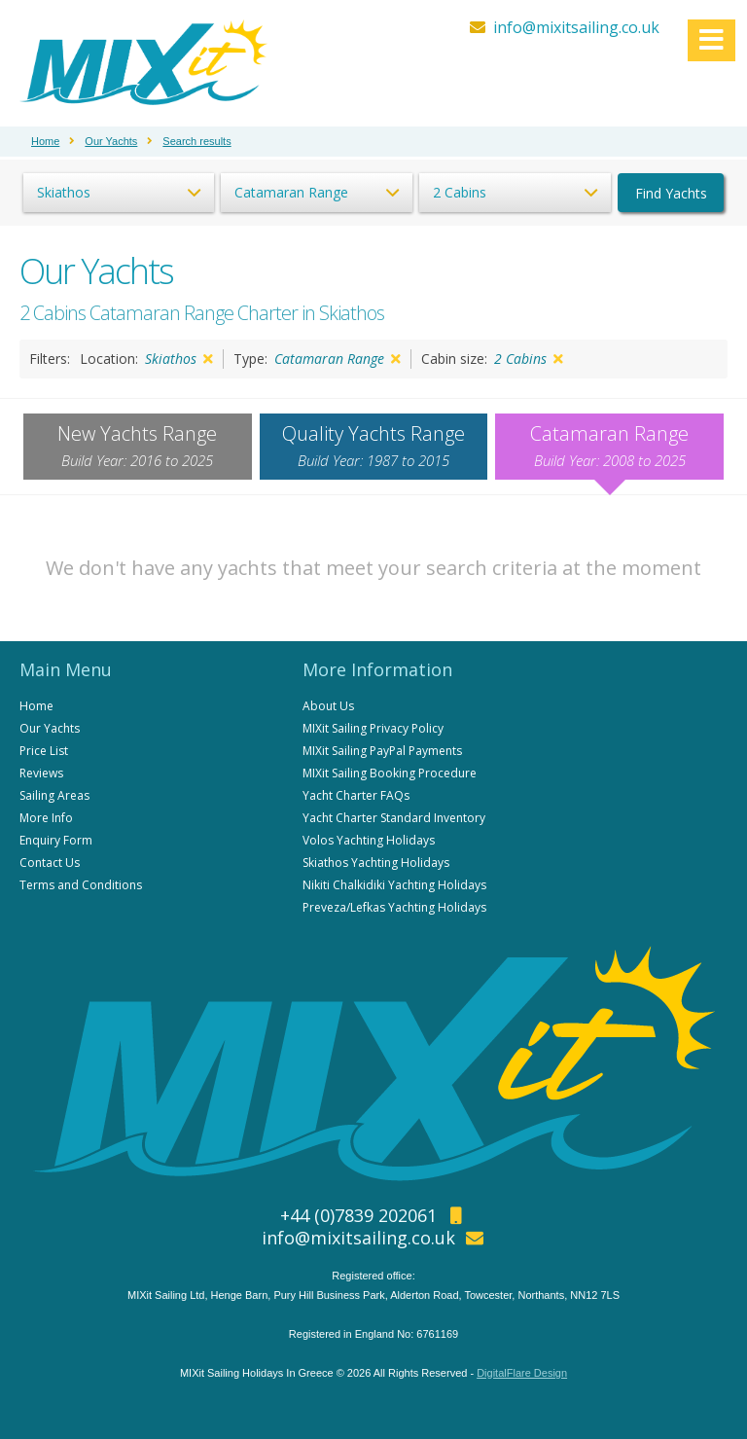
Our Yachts (49, 728)
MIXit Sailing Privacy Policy (373, 728)
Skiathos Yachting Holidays (375, 862)
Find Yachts (671, 193)
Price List (43, 750)
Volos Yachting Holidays (368, 840)
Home (36, 706)
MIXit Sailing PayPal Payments (382, 750)
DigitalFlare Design (522, 1373)
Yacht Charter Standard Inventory (393, 817)
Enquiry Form (55, 840)
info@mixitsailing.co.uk (576, 27)
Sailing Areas (54, 795)
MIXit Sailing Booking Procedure (389, 773)
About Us (328, 706)
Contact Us (49, 862)
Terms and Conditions (80, 885)
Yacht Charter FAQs (355, 795)
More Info (46, 817)
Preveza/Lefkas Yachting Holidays (394, 907)
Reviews (41, 773)
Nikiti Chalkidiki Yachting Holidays (394, 885)
